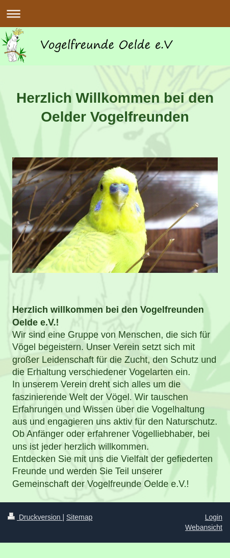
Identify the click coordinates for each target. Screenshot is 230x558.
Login (213, 517)
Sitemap (79, 517)
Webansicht (203, 527)
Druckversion (35, 517)
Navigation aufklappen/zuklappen (115, 14)
